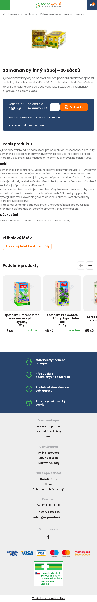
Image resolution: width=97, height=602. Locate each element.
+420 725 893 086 (48, 512)
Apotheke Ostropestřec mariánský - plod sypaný (21, 320)
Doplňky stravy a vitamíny (22, 13)
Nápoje (80, 13)
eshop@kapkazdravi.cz (48, 517)
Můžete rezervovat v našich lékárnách (34, 117)
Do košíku (74, 107)
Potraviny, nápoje (50, 13)
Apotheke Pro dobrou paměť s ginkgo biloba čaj (62, 320)
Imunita (68, 13)
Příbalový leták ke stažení (27, 246)
